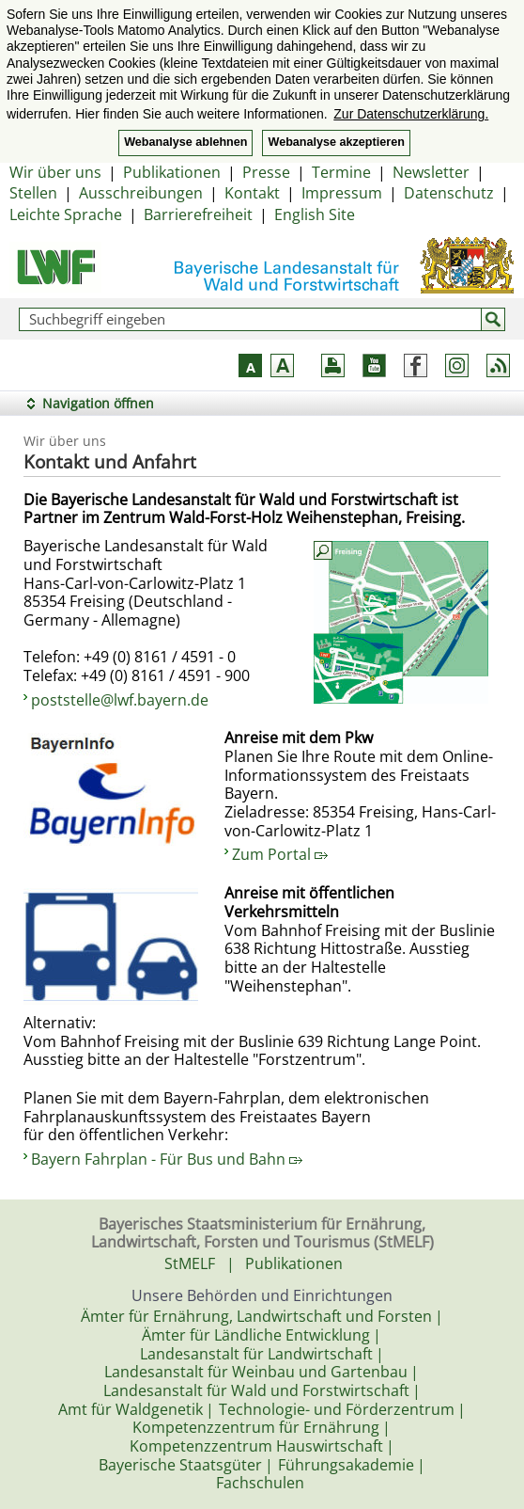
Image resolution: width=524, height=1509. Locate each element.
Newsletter (431, 172)
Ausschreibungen (141, 193)
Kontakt (252, 193)
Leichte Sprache (65, 214)
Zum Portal (280, 854)
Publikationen (172, 172)
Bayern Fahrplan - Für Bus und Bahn (166, 1159)
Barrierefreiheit (198, 214)
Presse (266, 172)
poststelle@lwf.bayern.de (119, 700)
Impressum (341, 193)
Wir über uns (55, 172)
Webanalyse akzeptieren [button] (336, 142)
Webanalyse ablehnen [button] (185, 142)
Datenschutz (449, 193)
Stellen (33, 193)
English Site (314, 214)
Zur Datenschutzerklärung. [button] (410, 113)
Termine (341, 172)
